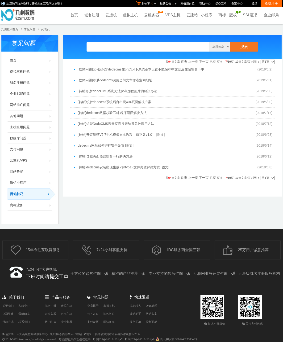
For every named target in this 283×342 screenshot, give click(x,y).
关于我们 (8, 305)
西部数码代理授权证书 (76, 339)
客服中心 (24, 305)
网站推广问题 (31, 105)
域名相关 (108, 314)
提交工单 (221, 3)
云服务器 (153, 14)
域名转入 (135, 305)
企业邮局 (271, 15)
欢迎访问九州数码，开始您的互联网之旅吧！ (34, 3)
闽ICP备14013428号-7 (109, 339)
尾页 (212, 61)
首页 (74, 15)
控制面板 (151, 322)
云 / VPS (92, 314)
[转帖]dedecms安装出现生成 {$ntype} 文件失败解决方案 (119, 167)
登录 (254, 3)
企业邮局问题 (31, 94)
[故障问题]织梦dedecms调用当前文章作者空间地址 (115, 80)
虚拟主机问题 (31, 71)
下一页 (204, 61)
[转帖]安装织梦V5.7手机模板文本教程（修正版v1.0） (116, 134)
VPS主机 (172, 15)
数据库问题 (31, 138)
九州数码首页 (9, 29)
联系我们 (24, 322)
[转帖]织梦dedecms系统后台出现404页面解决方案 (114, 102)
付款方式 (8, 322)
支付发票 (93, 322)
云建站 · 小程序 (199, 15)
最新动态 (24, 314)
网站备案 (31, 171)
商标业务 (31, 205)
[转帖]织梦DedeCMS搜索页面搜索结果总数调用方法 (116, 124)
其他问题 (31, 116)
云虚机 (111, 15)
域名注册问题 (31, 82)
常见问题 (29, 29)
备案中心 (237, 3)
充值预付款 (187, 3)
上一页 (193, 61)
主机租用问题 (31, 127)
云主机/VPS (31, 160)
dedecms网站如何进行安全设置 (101, 145)
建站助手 (135, 314)
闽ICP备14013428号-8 (141, 339)
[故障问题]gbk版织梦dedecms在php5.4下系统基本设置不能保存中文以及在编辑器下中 (141, 69)
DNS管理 (151, 305)
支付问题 (31, 149)
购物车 (147, 3)
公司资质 (8, 314)
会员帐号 (93, 305)
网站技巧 (31, 194)
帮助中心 (205, 3)
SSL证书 (250, 15)
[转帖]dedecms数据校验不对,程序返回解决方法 (112, 113)
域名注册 (91, 15)
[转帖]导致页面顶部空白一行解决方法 (105, 156)
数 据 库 (50, 322)
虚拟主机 (130, 15)
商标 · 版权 (228, 14)
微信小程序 (31, 182)
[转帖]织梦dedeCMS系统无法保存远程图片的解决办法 (117, 91)
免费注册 (271, 3)
